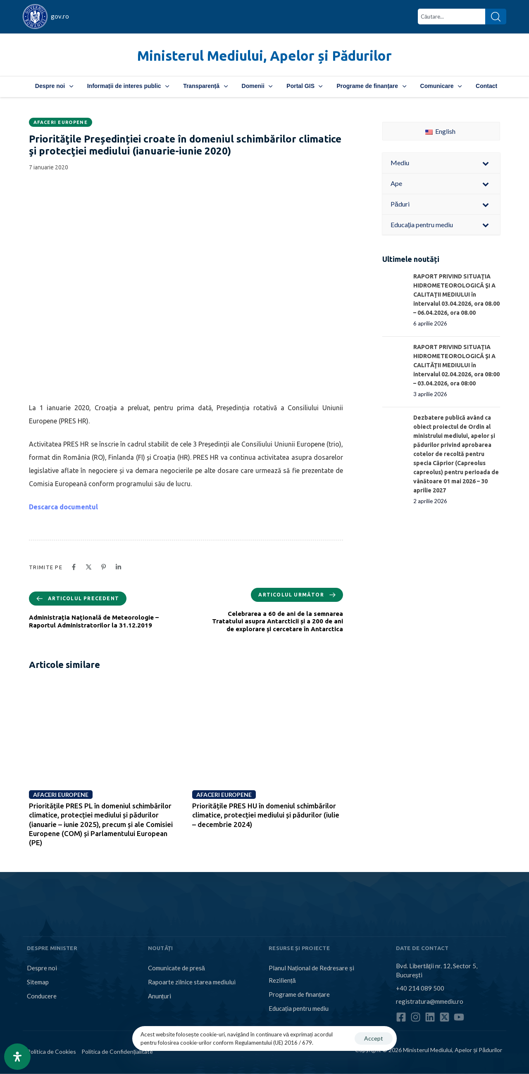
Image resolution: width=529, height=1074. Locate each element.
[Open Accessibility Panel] (17, 1056)
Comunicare (441, 86)
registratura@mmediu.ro (429, 1001)
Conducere (42, 996)
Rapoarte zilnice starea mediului (192, 982)
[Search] (495, 16)
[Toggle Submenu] (485, 163)
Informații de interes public (128, 86)
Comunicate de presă (176, 968)
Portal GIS (304, 86)
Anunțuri (159, 996)
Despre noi (54, 86)
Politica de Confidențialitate (117, 1051)
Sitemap (38, 982)
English (440, 131)
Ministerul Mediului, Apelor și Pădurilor (264, 55)
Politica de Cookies (51, 1051)
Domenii (257, 86)
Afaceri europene (60, 122)
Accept (373, 1038)
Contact (486, 86)
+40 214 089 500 (420, 987)
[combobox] (451, 16)
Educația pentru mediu (299, 1008)
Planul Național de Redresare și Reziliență (311, 974)
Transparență (205, 86)
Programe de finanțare (371, 86)
